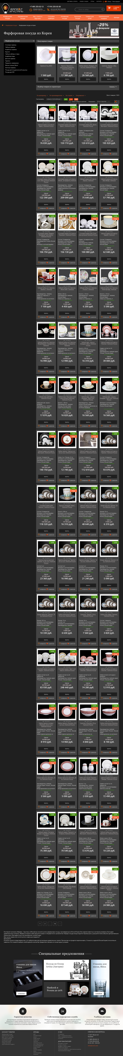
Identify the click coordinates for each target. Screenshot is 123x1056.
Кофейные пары (10, 56)
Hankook (35, 1041)
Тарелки (7, 61)
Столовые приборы (51, 17)
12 (55, 924)
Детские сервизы (10, 58)
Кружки (7, 52)
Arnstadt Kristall (37, 1035)
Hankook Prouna (37, 1042)
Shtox (34, 1051)
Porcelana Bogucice (38, 1045)
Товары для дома (90, 17)
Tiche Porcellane (37, 1053)
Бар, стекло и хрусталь (37, 17)
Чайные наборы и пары (12, 54)
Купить (46, 79)
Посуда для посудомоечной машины (16, 70)
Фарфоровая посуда (7, 17)
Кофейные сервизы (11, 49)
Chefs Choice (36, 1038)
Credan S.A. (36, 1040)
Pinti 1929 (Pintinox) (38, 1044)
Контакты (99, 1)
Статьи (92, 1)
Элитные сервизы (10, 67)
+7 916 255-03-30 (93, 1041)
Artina (34, 1037)
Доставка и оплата (72, 1)
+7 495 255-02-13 (93, 1039)
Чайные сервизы (10, 47)
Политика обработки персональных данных (69, 1049)
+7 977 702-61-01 (93, 1035)
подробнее (21, 993)
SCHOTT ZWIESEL (37, 1050)
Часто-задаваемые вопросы (65, 1037)
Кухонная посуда (77, 17)
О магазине (61, 1034)
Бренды (116, 17)
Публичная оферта (63, 1047)
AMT (34, 1034)
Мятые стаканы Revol (11, 65)
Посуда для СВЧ (9, 72)
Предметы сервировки (12, 63)
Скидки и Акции (84, 1)
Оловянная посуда (64, 17)
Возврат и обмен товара (64, 1046)
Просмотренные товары (64, 1050)
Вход (109, 1)
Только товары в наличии (77, 101)
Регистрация (116, 1)
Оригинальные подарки (104, 17)
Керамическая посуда (23, 17)
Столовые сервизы (10, 45)
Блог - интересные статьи (64, 1035)
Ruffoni (35, 1048)
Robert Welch (36, 1047)
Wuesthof (35, 1054)
